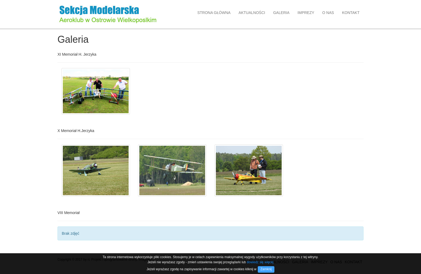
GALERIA (281, 12)
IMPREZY (305, 12)
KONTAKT (351, 12)
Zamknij (266, 269)
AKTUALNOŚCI (252, 12)
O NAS (328, 12)
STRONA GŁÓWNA (214, 12)
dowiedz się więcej (260, 262)
